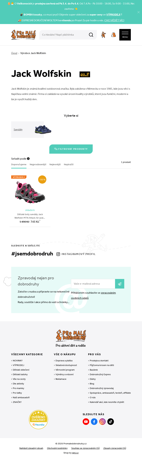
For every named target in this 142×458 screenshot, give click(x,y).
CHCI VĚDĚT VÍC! (114, 20)
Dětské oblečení (21, 369)
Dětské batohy (20, 374)
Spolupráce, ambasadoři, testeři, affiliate (110, 392)
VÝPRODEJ (18, 364)
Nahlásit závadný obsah (31, 447)
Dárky (93, 378)
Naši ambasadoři (21, 397)
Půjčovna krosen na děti (102, 364)
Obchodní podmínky (57, 447)
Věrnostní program (65, 369)
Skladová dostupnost (66, 364)
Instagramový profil (79, 253)
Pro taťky (17, 392)
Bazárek (94, 369)
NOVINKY (18, 360)
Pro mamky (18, 387)
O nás (93, 397)
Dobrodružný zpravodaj (102, 387)
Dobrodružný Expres (100, 374)
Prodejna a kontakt (99, 360)
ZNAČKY (17, 401)
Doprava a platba (64, 360)
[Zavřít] (138, 12)
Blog (92, 383)
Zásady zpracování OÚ (114, 447)
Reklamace (61, 378)
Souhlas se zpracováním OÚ (85, 447)
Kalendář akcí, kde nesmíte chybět (107, 401)
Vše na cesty (19, 378)
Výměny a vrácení (64, 374)
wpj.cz (75, 452)
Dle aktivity (18, 383)
